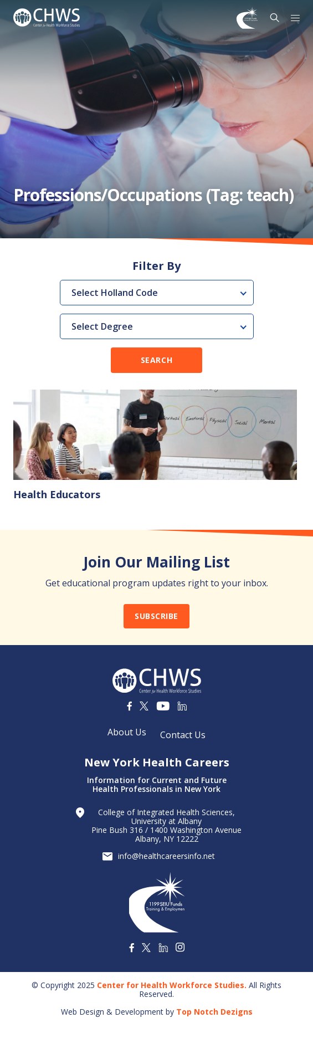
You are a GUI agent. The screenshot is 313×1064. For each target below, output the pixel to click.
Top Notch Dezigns (214, 1011)
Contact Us (183, 735)
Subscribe (156, 616)
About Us (126, 732)
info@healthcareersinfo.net (166, 856)
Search (156, 360)
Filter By (156, 266)
